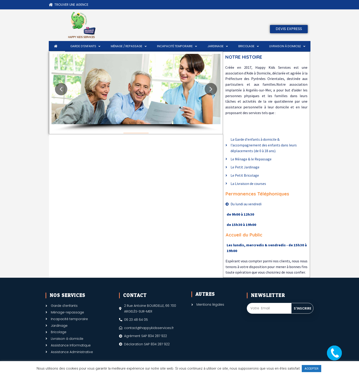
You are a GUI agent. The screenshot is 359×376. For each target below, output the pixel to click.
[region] (136, 93)
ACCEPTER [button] (311, 368)
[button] (61, 89)
